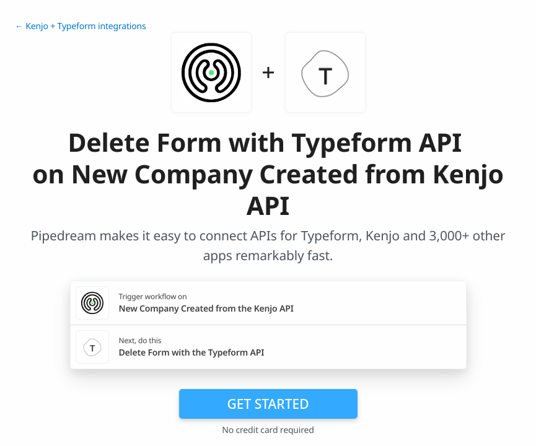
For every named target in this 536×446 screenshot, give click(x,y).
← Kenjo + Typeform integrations (80, 26)
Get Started (268, 404)
